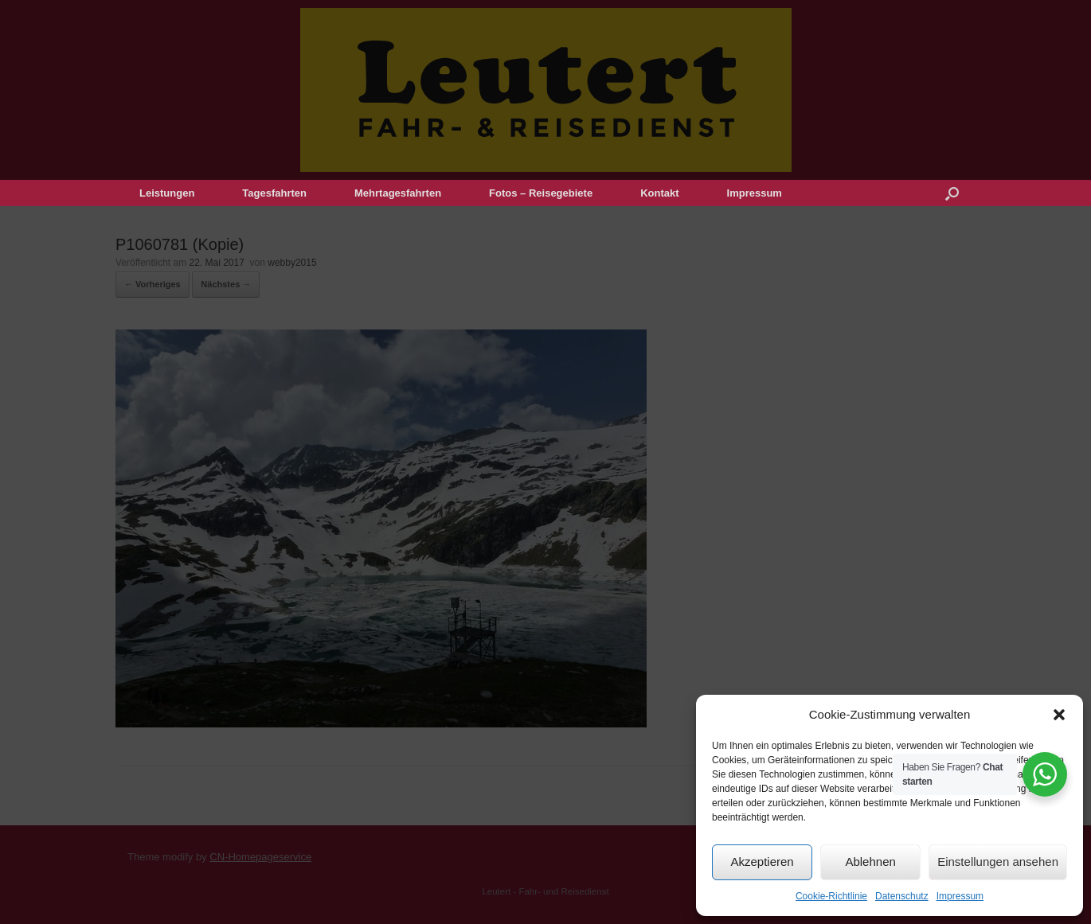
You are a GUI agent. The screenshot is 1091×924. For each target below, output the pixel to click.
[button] (1059, 715)
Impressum (960, 896)
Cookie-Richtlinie (831, 896)
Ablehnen (870, 861)
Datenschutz (902, 896)
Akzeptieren (761, 861)
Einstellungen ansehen (997, 861)
